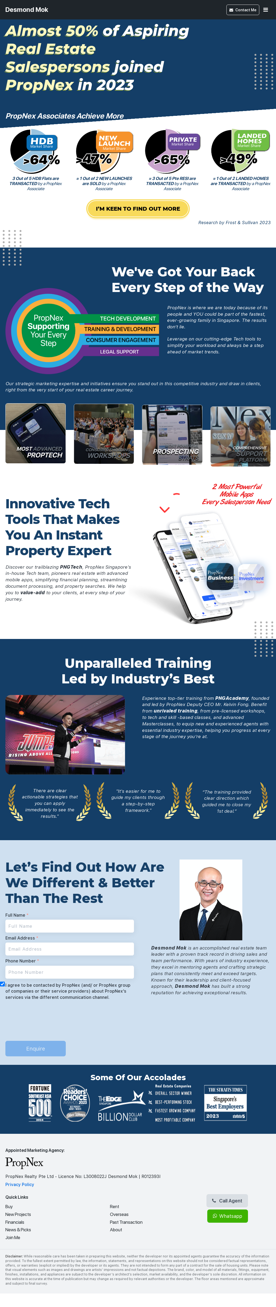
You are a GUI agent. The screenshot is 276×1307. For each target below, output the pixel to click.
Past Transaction (126, 1222)
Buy (9, 1206)
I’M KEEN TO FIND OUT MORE (138, 210)
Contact (242, 9)
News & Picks (18, 1229)
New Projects (18, 1214)
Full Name (17, 915)
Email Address (21, 938)
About (116, 1229)
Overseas (119, 1214)
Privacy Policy (19, 1184)
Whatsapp (227, 1216)
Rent (114, 1206)
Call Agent (227, 1200)
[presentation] (46, 1015)
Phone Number (22, 961)
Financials (14, 1222)
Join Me (12, 1237)
